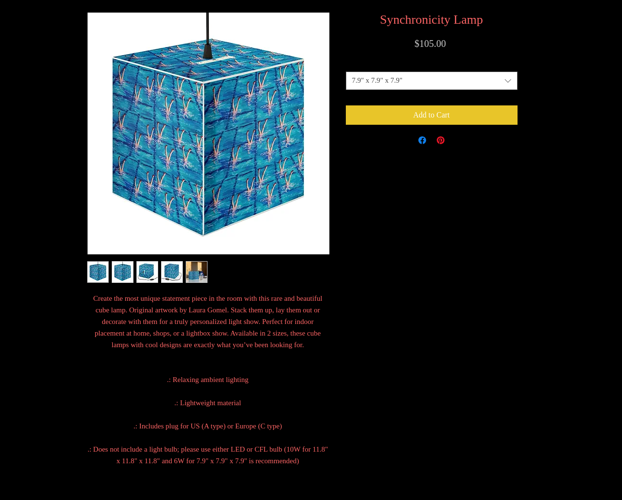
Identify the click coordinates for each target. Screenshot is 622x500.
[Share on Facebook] (422, 140)
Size (431, 63)
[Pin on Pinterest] (440, 140)
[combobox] (432, 81)
